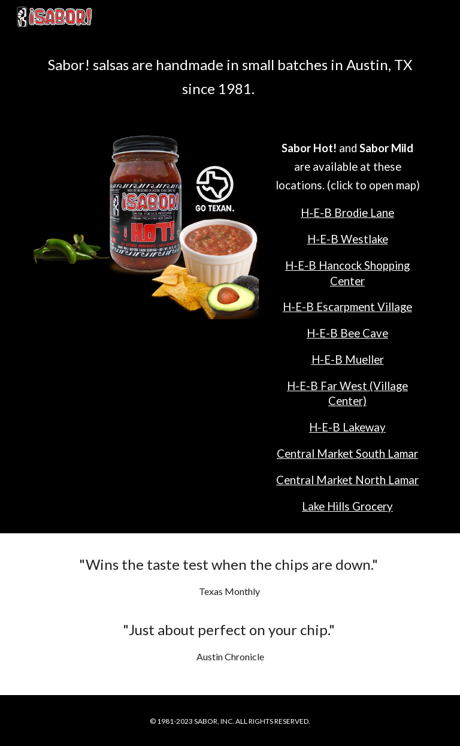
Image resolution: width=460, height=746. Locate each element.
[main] (230, 76)
